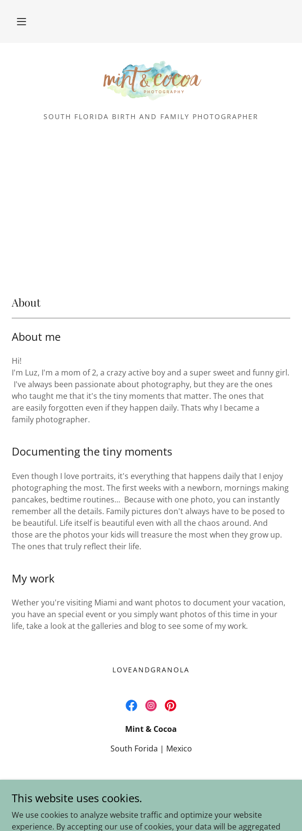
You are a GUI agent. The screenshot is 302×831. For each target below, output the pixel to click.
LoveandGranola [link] (151, 669)
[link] (151, 81)
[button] (21, 21)
